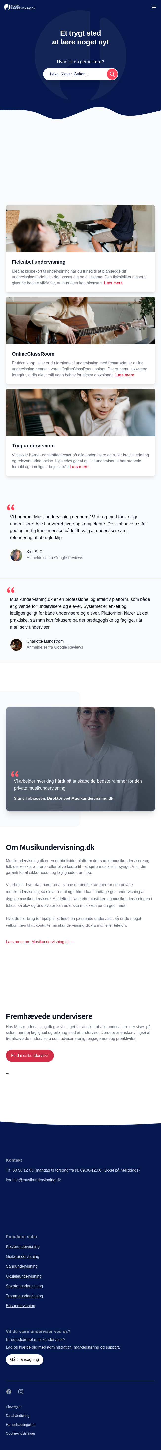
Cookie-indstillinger (20, 1433)
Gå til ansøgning (24, 1359)
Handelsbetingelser (21, 1425)
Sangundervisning (22, 1266)
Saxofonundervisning (24, 1286)
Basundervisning (20, 1306)
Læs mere (113, 283)
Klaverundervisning (23, 1246)
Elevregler (14, 1407)
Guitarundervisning (22, 1256)
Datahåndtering (18, 1416)
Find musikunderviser (30, 1055)
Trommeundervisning (24, 1296)
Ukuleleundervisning (24, 1276)
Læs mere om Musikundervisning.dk (40, 942)
